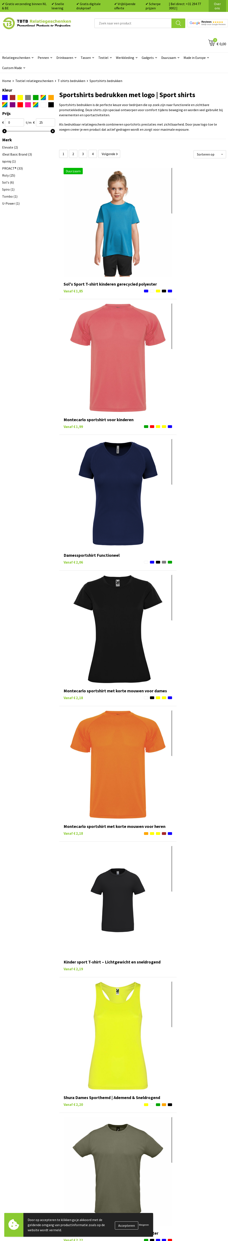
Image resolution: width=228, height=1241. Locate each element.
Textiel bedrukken (132, 1150)
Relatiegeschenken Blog (192, 1131)
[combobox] (133, 23)
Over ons (217, 6)
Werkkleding (125, 57)
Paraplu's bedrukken (134, 1157)
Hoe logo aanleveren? (80, 1150)
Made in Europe (195, 57)
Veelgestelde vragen (79, 1118)
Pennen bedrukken (133, 1118)
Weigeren (144, 1224)
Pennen (43, 57)
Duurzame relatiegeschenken (140, 1131)
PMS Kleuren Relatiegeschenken (87, 1144)
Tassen (86, 57)
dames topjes (155, 1042)
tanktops (134, 1042)
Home (6, 81)
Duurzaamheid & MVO (79, 1169)
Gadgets (148, 57)
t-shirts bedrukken (137, 1018)
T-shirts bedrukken (71, 81)
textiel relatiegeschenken (102, 1083)
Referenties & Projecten (192, 1137)
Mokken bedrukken (133, 1144)
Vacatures (182, 1124)
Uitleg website (74, 1131)
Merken (124, 1163)
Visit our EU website (189, 1163)
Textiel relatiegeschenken (34, 81)
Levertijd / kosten (77, 1124)
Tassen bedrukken (132, 1124)
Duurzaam (168, 57)
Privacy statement (188, 1144)
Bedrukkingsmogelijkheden (84, 1137)
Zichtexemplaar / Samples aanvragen (83, 1160)
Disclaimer (182, 1150)
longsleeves (74, 1023)
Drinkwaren (64, 57)
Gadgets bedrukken (133, 1137)
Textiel (103, 57)
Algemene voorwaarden (192, 1157)
